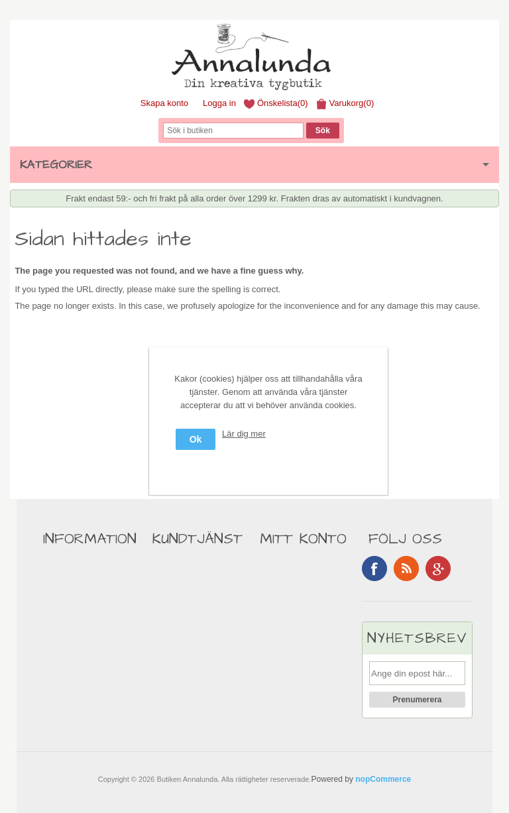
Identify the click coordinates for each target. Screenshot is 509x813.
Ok (196, 439)
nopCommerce (383, 779)
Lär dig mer (244, 434)
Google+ (438, 568)
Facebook (374, 568)
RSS (406, 568)
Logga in (219, 103)
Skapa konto (164, 103)
